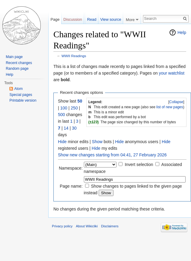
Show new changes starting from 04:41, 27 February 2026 (112, 154)
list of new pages (169, 107)
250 (74, 108)
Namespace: (71, 168)
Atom (18, 89)
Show (97, 141)
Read (92, 19)
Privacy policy (62, 226)
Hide (62, 141)
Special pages (20, 95)
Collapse (176, 102)
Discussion (72, 19)
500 (61, 114)
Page (54, 19)
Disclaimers (110, 226)
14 (66, 128)
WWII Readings (74, 56)
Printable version (22, 100)
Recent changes (19, 63)
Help (181, 32)
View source (110, 19)
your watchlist (171, 73)
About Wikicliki (87, 226)
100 (63, 108)
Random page (17, 68)
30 (74, 128)
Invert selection (139, 164)
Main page (14, 57)
